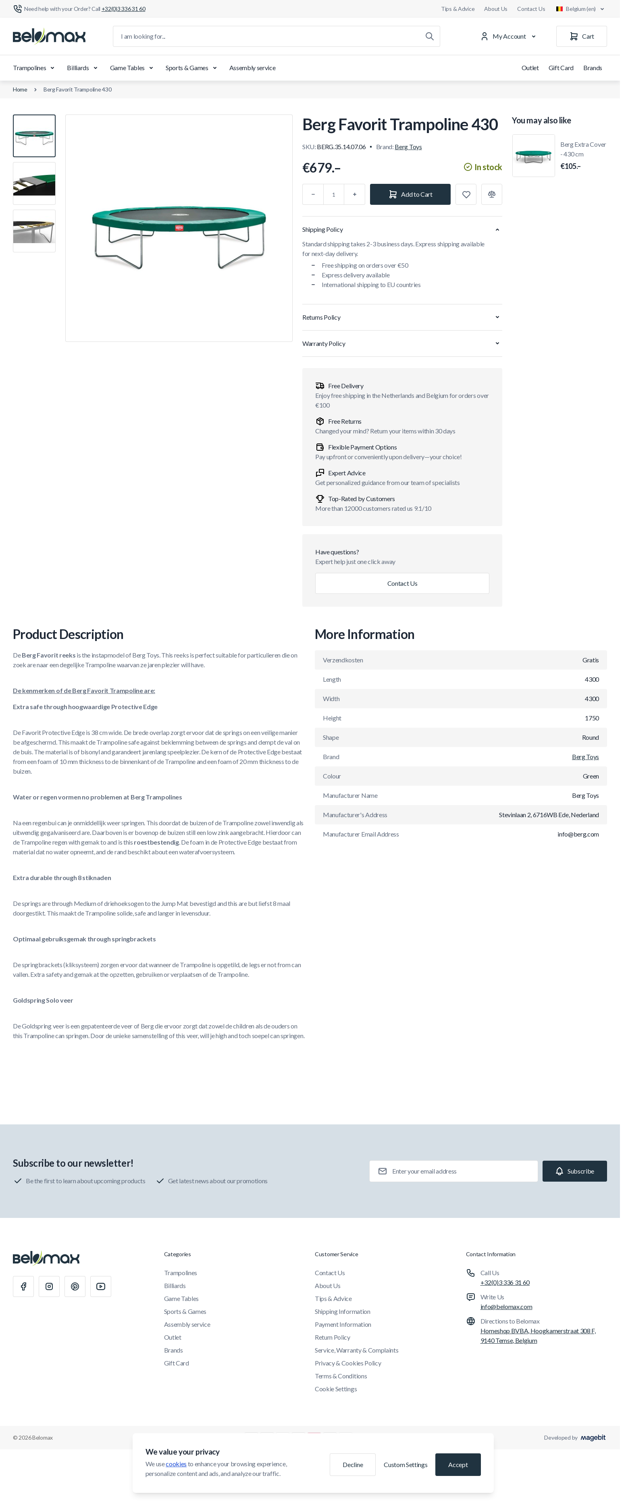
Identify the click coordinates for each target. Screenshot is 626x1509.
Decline (353, 1464)
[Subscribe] (575, 1171)
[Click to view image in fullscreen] (179, 228)
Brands (592, 67)
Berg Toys (408, 146)
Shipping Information (342, 1311)
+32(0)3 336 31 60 (505, 1282)
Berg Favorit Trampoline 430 (77, 89)
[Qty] (333, 194)
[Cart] (581, 36)
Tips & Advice (457, 8)
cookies (176, 1463)
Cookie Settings (336, 1388)
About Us (495, 8)
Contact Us (531, 8)
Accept (458, 1464)
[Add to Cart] (410, 194)
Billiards (83, 68)
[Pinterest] (74, 1286)
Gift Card (561, 67)
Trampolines (35, 68)
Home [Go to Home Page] (20, 89)
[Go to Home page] (49, 36)
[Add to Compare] (491, 194)
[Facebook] (23, 1286)
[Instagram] (49, 1286)
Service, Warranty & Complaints (356, 1350)
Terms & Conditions (341, 1376)
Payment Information (343, 1324)
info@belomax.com (506, 1306)
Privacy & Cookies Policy (348, 1363)
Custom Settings (405, 1464)
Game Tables (133, 68)
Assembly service (252, 67)
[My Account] (509, 36)
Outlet (530, 67)
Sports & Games (193, 68)
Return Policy (332, 1337)
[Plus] (354, 194)
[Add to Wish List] (465, 194)
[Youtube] (100, 1286)
